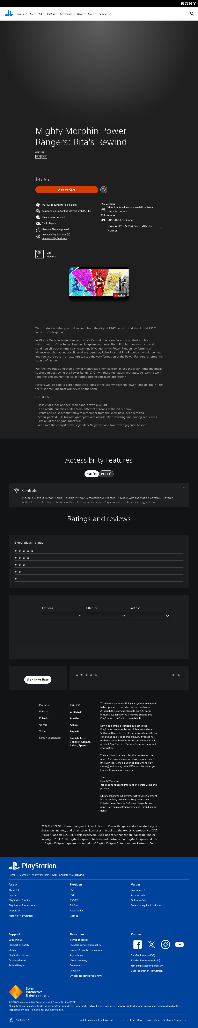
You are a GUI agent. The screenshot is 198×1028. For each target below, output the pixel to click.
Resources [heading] (77, 934)
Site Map (137, 1020)
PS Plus (51, 14)
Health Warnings (109, 781)
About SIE (14, 890)
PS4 (40, 14)
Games (20, 14)
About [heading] (13, 884)
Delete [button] (176, 675)
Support (103, 14)
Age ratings (76, 955)
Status (12, 950)
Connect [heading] (136, 934)
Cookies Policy (153, 1020)
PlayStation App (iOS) (143, 955)
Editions (47, 608)
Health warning (78, 960)
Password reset (17, 960)
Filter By (91, 608)
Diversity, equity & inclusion (146, 905)
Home (12, 874)
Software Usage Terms (176, 1020)
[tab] (92, 473)
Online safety (138, 900)
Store (91, 14)
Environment (138, 890)
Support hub (15, 939)
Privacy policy (94, 1020)
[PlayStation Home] (9, 14)
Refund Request (18, 965)
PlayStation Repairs (19, 955)
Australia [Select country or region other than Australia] (20, 1020)
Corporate (14, 910)
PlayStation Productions (22, 905)
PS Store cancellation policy (85, 945)
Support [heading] (14, 934)
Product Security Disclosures (86, 950)
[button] (54, 238)
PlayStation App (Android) (145, 960)
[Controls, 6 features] (99, 495)
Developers (76, 965)
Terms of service (79, 939)
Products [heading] (76, 884)
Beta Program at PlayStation (147, 970)
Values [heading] (135, 884)
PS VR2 (74, 900)
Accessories (66, 14)
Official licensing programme (86, 975)
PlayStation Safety (19, 945)
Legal (81, 1020)
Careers (13, 895)
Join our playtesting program (147, 965)
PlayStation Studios (19, 900)
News (80, 14)
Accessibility (138, 895)
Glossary (75, 970)
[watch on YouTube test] (120, 295)
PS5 (31, 14)
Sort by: (135, 608)
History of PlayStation (21, 915)
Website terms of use (117, 1020)
